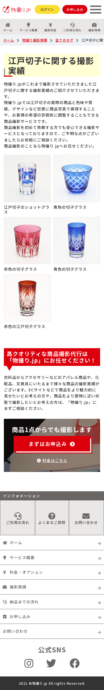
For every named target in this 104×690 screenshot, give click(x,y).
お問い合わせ (86, 518)
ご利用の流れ (72, 27)
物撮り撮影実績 (34, 40)
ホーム (8, 27)
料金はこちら (52, 460)
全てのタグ (64, 40)
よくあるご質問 (52, 518)
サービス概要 (28, 27)
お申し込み (75, 9)
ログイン (47, 9)
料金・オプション (23, 572)
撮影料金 (50, 27)
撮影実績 (14, 587)
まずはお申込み (52, 443)
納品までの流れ (21, 601)
